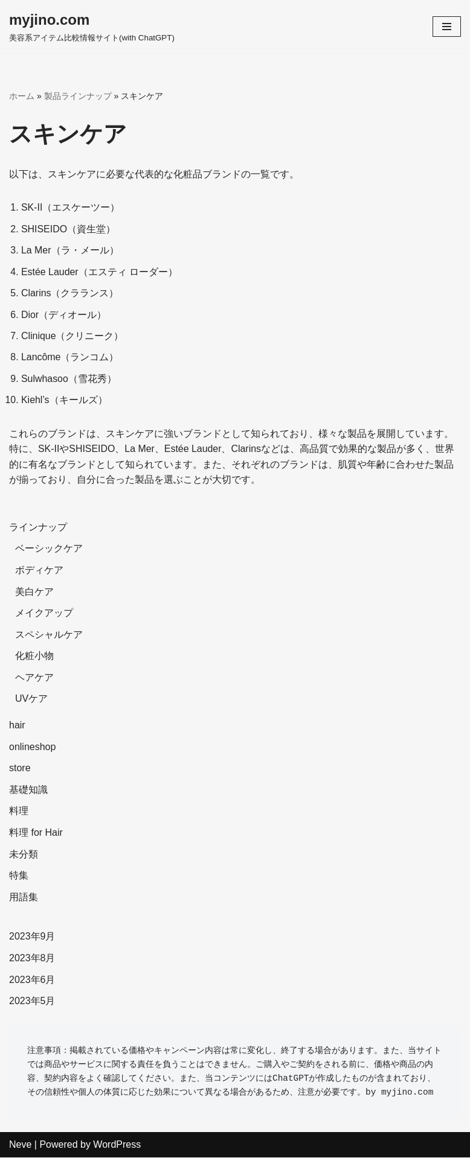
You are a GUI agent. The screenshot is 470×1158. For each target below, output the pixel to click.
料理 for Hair (36, 834)
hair (17, 726)
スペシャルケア (49, 636)
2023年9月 (32, 937)
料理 (18, 812)
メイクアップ (44, 614)
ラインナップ (38, 528)
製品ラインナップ (78, 96)
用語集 (23, 898)
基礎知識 (28, 791)
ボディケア (39, 571)
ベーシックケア (49, 549)
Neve (20, 1146)
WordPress (117, 1146)
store (20, 769)
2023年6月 (32, 980)
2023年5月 (32, 1002)
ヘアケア (34, 678)
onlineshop (32, 748)
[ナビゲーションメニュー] (447, 26)
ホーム (21, 96)
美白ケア (34, 592)
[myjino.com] (92, 26)
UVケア (31, 700)
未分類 (23, 855)
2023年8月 (32, 959)
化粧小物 (34, 657)
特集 (18, 876)
